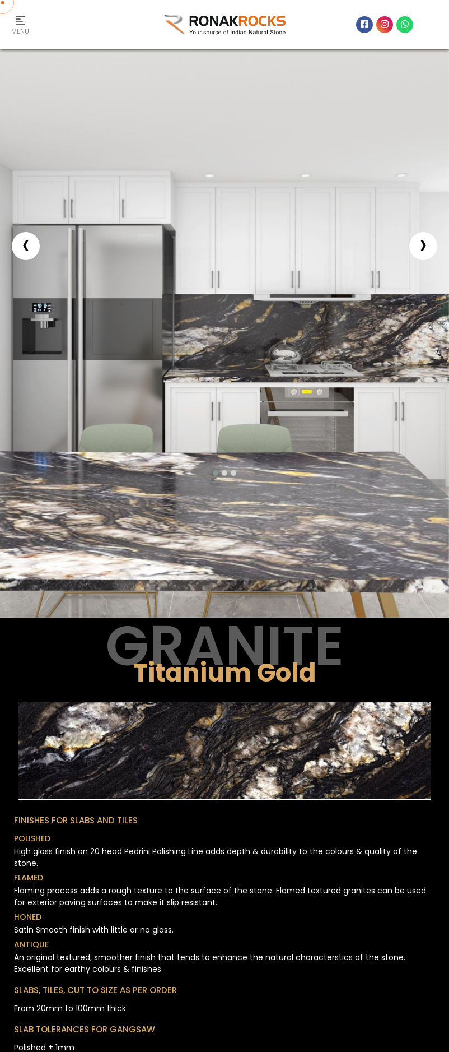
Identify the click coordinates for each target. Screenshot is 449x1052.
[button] (215, 473)
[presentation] (26, 246)
